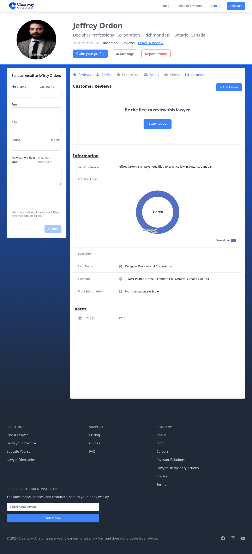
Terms (161, 484)
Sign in (215, 6)
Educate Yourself (19, 451)
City (14, 122)
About (161, 435)
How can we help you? (23, 160)
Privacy (162, 476)
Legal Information (190, 6)
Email (15, 104)
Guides (94, 443)
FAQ (92, 451)
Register (236, 6)
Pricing (94, 435)
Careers (163, 451)
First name (19, 87)
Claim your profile (90, 53)
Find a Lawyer (17, 435)
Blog (166, 6)
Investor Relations (171, 459)
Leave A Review (150, 43)
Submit (53, 229)
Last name (47, 87)
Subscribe (53, 518)
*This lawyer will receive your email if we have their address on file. (35, 214)
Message (124, 54)
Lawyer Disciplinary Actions (178, 468)
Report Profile (156, 54)
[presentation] (43, 198)
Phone (16, 140)
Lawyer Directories (21, 459)
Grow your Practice (21, 443)
